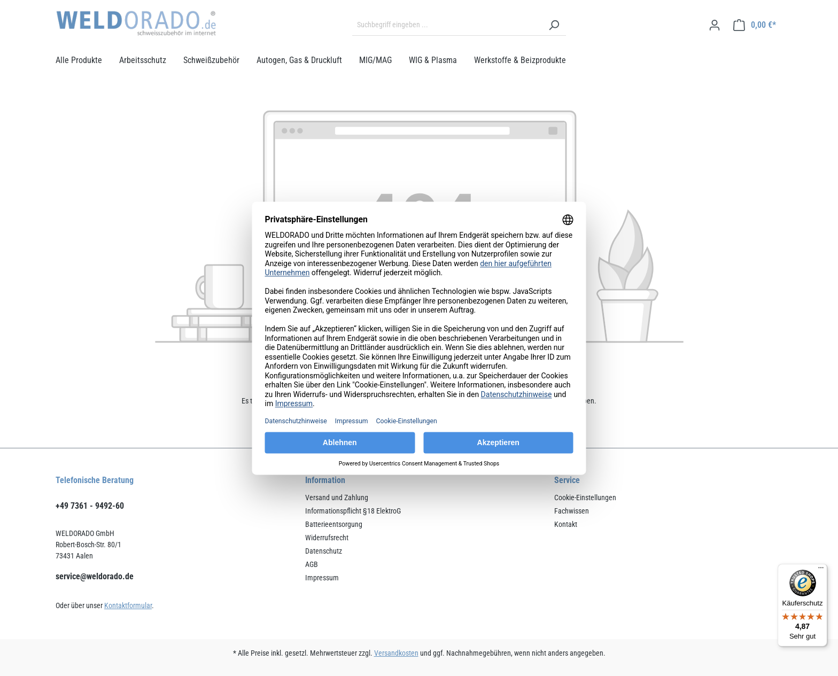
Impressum (322, 577)
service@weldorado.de (95, 576)
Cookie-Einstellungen (585, 497)
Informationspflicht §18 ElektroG (353, 511)
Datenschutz (323, 551)
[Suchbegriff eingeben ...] (447, 25)
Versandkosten (396, 653)
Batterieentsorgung (333, 524)
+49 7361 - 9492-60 (90, 506)
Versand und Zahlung (336, 497)
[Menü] (820, 570)
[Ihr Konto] (714, 25)
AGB (311, 564)
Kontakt (565, 524)
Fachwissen (571, 511)
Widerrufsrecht (326, 537)
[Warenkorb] (754, 25)
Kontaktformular (128, 605)
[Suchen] (553, 25)
